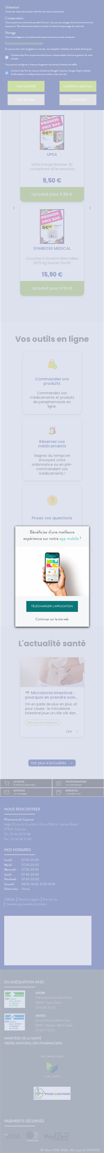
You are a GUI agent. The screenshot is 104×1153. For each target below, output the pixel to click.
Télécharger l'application (52, 606)
